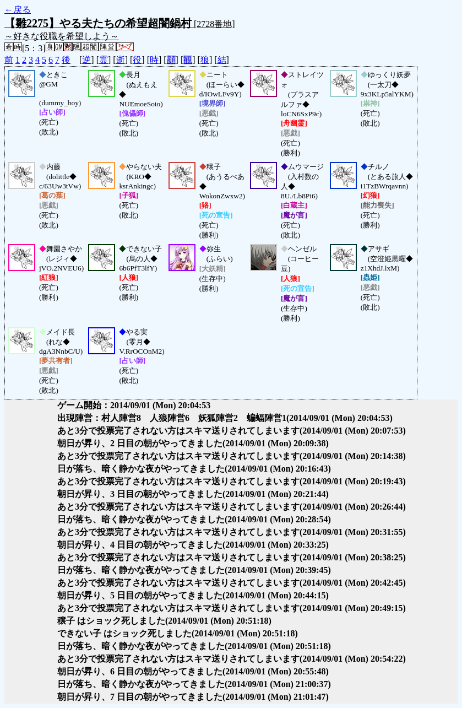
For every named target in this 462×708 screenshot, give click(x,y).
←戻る (17, 9)
